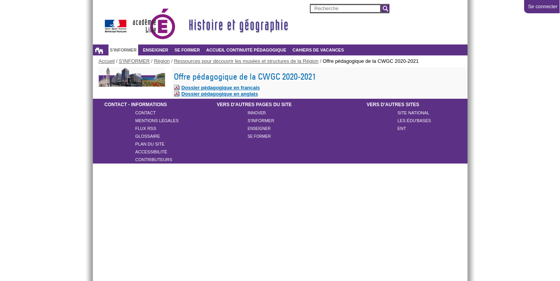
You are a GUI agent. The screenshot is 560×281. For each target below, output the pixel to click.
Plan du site (150, 144)
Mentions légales (157, 120)
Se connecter (542, 6)
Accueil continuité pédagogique (246, 50)
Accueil (99, 50)
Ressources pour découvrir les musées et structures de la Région (246, 61)
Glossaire (147, 136)
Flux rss (145, 128)
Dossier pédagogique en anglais (219, 94)
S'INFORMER (123, 50)
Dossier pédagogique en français (220, 88)
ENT (402, 128)
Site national (414, 112)
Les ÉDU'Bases (414, 120)
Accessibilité (151, 151)
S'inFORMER (261, 120)
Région (162, 61)
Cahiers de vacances (318, 50)
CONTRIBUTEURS (153, 159)
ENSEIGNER (155, 50)
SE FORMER (187, 50)
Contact (145, 112)
